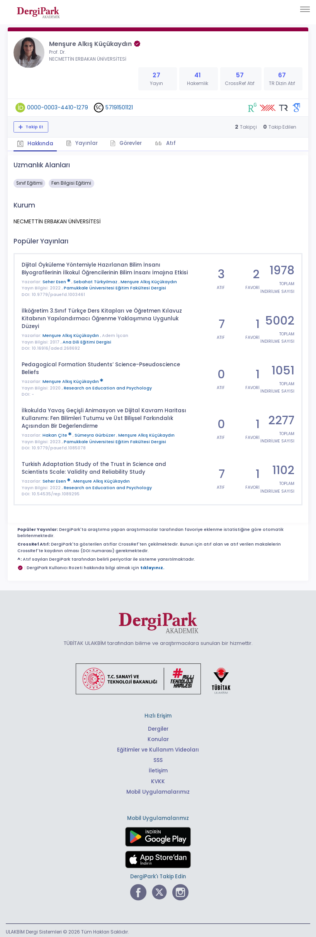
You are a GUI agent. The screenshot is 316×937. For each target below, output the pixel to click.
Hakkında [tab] (35, 143)
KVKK (158, 778)
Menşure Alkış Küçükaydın (149, 281)
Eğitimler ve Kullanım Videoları (158, 747)
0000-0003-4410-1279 (57, 107)
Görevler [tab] (126, 142)
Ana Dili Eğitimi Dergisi (87, 341)
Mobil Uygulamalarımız (158, 789)
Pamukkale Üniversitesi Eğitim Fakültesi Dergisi (115, 287)
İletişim (158, 768)
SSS (158, 758)
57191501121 (119, 107)
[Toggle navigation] (305, 9)
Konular (158, 737)
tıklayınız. (152, 565)
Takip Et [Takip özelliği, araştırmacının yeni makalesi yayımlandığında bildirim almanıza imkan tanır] (33, 127)
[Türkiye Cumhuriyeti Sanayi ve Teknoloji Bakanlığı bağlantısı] (158, 676)
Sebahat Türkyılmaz (96, 281)
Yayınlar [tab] (81, 142)
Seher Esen (56, 281)
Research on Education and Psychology (108, 386)
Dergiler (158, 726)
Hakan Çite (57, 433)
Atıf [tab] (171, 142)
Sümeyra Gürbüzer (95, 433)
